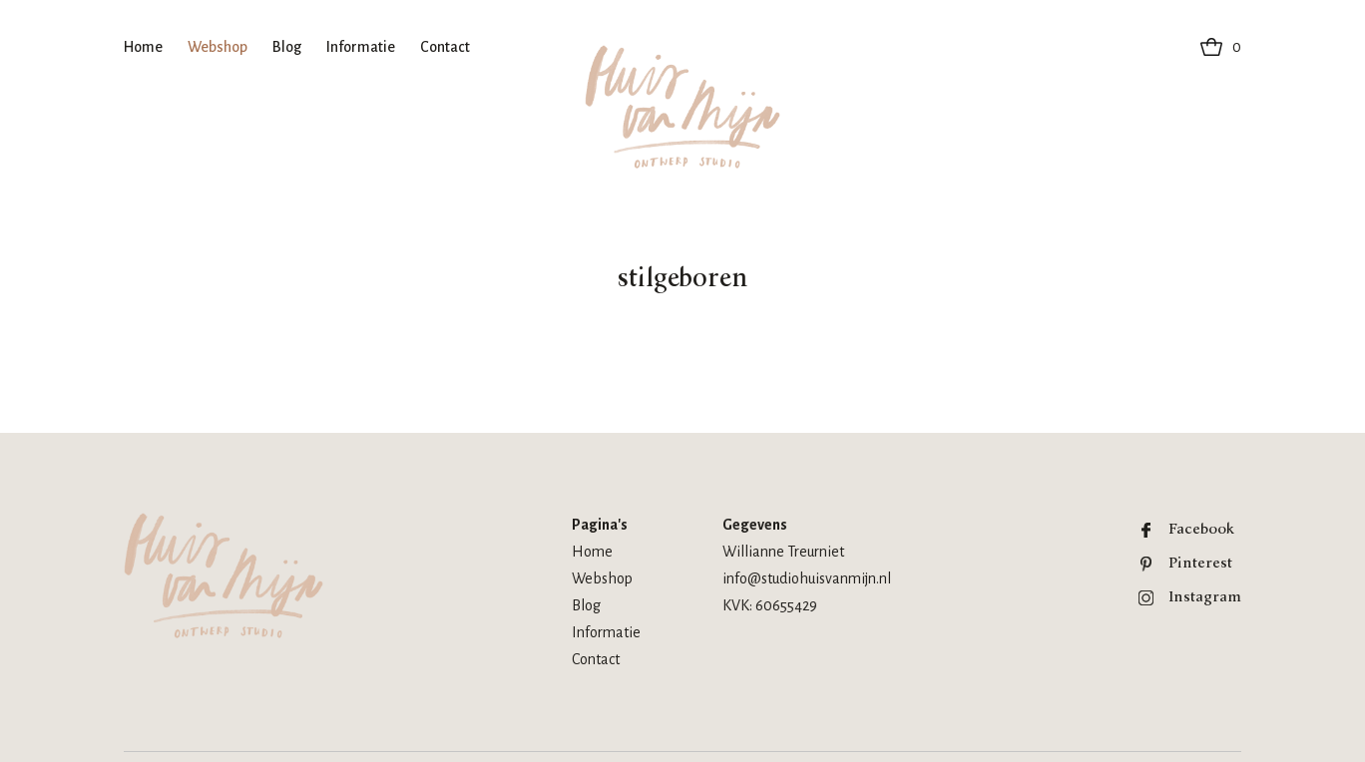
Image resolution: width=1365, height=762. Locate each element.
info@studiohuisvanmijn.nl (806, 578)
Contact (445, 47)
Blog (286, 47)
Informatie (360, 47)
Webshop (217, 47)
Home (143, 47)
